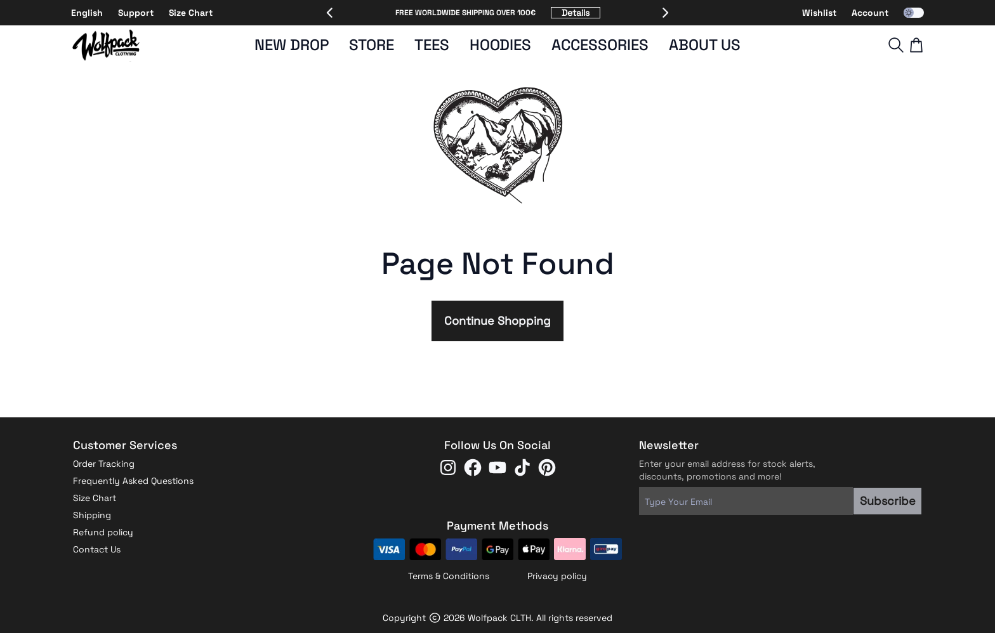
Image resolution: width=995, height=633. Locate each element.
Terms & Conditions (448, 576)
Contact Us (97, 549)
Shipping (92, 515)
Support (136, 12)
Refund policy (103, 532)
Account (870, 13)
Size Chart (191, 12)
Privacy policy (557, 576)
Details (576, 12)
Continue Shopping (497, 320)
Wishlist (819, 13)
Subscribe (888, 500)
